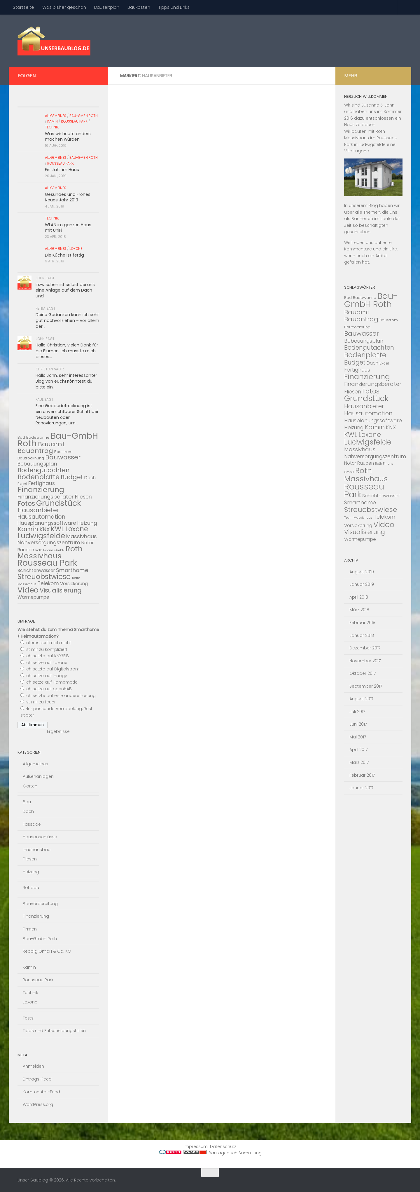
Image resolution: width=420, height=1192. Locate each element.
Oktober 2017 (362, 673)
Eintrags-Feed (37, 1079)
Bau (27, 802)
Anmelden (33, 1066)
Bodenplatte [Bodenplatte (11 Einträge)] (39, 477)
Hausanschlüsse (40, 837)
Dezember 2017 (365, 648)
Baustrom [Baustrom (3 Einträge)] (63, 451)
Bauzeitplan (106, 7)
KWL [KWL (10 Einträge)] (57, 529)
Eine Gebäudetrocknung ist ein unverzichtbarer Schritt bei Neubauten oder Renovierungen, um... (67, 414)
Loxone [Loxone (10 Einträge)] (76, 529)
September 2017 (365, 686)
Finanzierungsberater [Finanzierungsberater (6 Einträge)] (46, 496)
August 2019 (361, 572)
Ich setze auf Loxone (46, 662)
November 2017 (365, 661)
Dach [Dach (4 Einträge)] (90, 478)
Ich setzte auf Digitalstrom (52, 669)
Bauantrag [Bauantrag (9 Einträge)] (35, 450)
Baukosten (138, 7)
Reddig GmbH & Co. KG (47, 951)
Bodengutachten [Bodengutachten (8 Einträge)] (43, 470)
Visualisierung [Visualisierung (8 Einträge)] (61, 590)
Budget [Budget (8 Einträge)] (72, 477)
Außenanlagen (38, 776)
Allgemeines (55, 116)
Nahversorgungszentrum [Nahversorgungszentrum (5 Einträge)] (49, 542)
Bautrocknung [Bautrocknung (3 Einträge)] (31, 458)
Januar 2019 (361, 584)
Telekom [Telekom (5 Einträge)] (48, 583)
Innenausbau (36, 850)
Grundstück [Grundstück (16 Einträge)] (58, 503)
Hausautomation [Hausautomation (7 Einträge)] (41, 517)
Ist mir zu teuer (40, 702)
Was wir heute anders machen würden (68, 136)
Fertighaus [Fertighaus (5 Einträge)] (41, 483)
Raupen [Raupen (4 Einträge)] (26, 550)
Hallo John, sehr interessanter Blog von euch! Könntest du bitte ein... (66, 381)
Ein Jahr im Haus (62, 169)
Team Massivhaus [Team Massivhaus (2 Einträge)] (358, 517)
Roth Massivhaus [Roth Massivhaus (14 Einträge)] (50, 552)
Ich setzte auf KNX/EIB (47, 656)
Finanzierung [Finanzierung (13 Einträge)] (41, 490)
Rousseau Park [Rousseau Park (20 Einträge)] (47, 563)
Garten (30, 786)
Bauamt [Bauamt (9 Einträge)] (51, 444)
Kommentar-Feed (41, 1092)
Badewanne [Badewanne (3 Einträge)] (38, 437)
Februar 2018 (362, 622)
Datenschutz (223, 1146)
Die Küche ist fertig (64, 255)
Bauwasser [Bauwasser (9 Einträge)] (63, 457)
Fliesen (30, 859)
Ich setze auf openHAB (48, 689)
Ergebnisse (58, 731)
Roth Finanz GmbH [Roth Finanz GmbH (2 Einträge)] (49, 550)
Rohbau (31, 887)
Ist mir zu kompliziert (46, 649)
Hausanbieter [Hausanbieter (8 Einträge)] (38, 510)
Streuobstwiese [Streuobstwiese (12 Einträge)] (44, 576)
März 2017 (359, 762)
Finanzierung (36, 916)
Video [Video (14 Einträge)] (28, 590)
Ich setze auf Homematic (51, 682)
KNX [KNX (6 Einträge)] (45, 529)
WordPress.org (38, 1104)
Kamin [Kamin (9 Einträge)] (28, 529)
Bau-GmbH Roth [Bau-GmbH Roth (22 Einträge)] (371, 300)
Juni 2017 (358, 724)
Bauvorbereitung (40, 904)
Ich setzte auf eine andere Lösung (60, 695)
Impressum (196, 1146)
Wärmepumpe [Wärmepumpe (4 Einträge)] (33, 597)
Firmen (30, 929)
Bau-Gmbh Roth (83, 116)
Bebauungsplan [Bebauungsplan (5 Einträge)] (37, 463)
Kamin (52, 121)
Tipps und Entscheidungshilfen (54, 1031)
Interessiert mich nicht (48, 643)
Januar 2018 (361, 635)
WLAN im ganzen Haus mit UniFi (68, 227)
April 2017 (358, 749)
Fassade (32, 824)
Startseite (23, 7)
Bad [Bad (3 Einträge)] (348, 297)
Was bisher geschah (64, 7)
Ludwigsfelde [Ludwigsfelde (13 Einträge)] (41, 536)
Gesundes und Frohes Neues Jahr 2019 (67, 197)
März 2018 (359, 610)
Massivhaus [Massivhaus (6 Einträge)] (81, 536)
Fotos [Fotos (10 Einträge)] (26, 503)
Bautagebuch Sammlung (235, 1153)
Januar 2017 (361, 788)
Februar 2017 (362, 775)
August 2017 (361, 699)
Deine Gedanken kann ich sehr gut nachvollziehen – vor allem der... (67, 320)
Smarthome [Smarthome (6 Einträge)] (72, 570)
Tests (28, 1018)
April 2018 (358, 597)
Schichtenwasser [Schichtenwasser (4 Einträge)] (36, 570)
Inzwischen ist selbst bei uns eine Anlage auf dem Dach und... (65, 290)
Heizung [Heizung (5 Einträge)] (87, 523)
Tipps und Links (174, 7)
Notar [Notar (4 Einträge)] (87, 543)
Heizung (31, 872)
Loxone (75, 248)
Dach (28, 811)
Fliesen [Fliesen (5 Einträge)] (83, 496)
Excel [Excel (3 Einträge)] (22, 484)
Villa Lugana (356, 151)
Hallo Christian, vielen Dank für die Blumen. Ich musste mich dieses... (67, 350)
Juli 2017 (357, 711)
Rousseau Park (74, 121)
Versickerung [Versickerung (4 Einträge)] (74, 584)
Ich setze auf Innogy (46, 676)
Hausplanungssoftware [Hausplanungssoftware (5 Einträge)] (47, 523)
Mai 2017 (357, 737)
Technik (52, 127)
